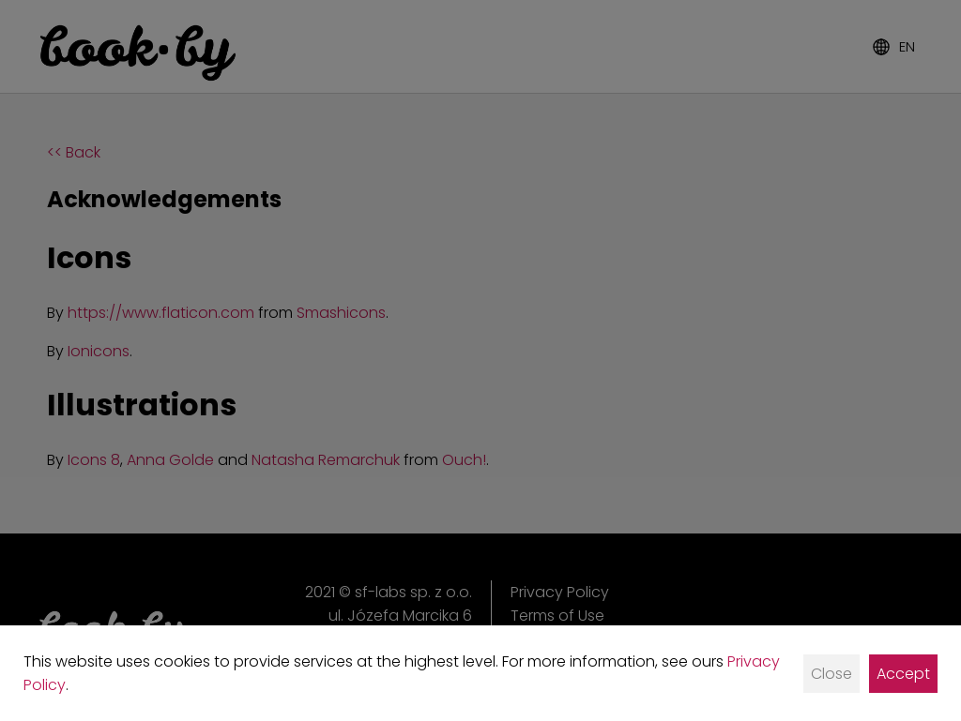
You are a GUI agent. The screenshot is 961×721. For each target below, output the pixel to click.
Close (831, 673)
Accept (903, 673)
